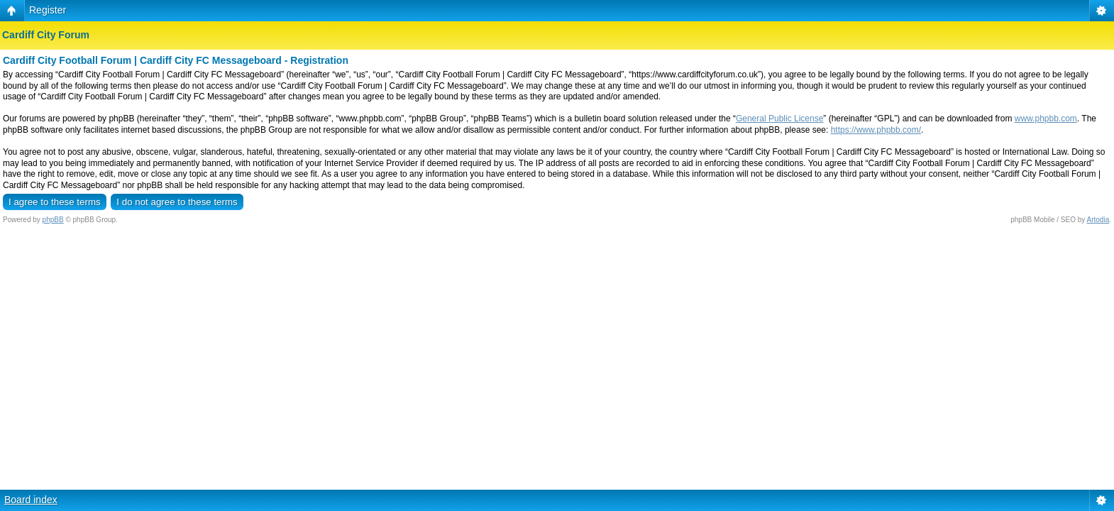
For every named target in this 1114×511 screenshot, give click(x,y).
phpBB (53, 220)
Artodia (1098, 220)
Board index (30, 499)
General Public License (779, 118)
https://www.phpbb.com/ (876, 130)
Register (47, 10)
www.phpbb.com (1046, 118)
